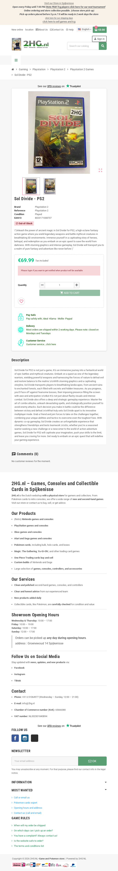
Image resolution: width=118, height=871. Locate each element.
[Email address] (45, 761)
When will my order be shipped (29, 825)
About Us (42, 29)
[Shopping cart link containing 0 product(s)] (100, 30)
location (29, 29)
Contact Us (57, 29)
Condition (19, 214)
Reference (19, 210)
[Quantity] (59, 285)
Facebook (15, 738)
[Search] (86, 46)
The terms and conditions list (29, 846)
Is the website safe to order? (28, 840)
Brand (17, 207)
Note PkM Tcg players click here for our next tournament (75, 7)
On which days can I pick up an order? (33, 830)
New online (17, 29)
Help (70, 29)
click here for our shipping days (59, 18)
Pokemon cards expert (25, 802)
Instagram (25, 738)
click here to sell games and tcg (59, 21)
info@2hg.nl (28, 703)
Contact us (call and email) (28, 813)
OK (92, 761)
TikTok (34, 738)
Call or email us (22, 797)
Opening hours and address (28, 807)
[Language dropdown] (84, 29)
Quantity (22, 285)
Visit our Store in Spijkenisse (59, 3)
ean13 (17, 218)
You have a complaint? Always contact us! (35, 835)
